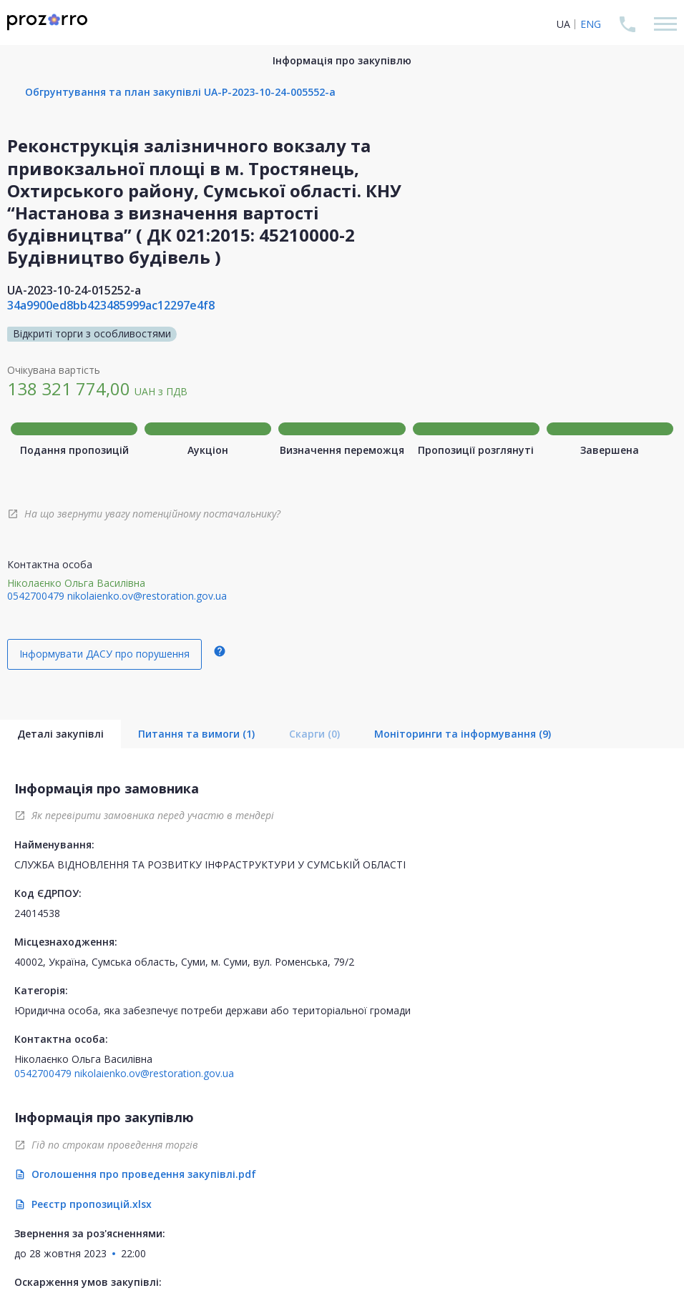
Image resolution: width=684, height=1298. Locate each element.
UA (563, 24)
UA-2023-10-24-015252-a (74, 290)
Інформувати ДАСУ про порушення (104, 653)
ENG (590, 24)
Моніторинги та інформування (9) (462, 733)
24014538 (37, 913)
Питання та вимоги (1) (196, 733)
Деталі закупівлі (60, 733)
